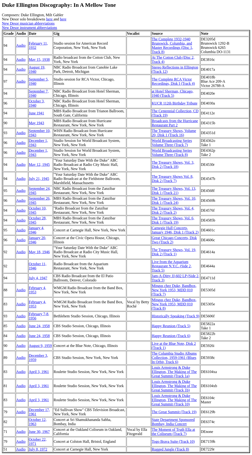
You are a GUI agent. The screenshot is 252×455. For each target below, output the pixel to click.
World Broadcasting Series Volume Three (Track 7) (172, 143)
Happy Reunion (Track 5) (171, 326)
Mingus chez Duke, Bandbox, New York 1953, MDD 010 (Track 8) (174, 304)
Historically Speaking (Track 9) (175, 316)
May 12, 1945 (39, 165)
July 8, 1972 (38, 449)
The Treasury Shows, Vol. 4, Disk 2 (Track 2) (173, 210)
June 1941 (36, 113)
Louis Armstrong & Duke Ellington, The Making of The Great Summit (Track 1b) (174, 386)
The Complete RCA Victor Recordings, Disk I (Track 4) (173, 81)
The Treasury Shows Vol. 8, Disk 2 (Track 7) (172, 179)
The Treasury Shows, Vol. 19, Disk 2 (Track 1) (174, 252)
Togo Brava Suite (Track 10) (173, 441)
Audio (21, 45)
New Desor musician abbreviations (28, 23)
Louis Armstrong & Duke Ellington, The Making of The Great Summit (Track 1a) (174, 372)
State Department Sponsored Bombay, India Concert (173, 422)
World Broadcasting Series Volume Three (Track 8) (172, 152)
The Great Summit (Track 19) (174, 412)
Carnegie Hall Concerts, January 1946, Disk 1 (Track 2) (175, 230)
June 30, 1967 (39, 432)
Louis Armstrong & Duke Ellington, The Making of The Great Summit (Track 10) (174, 400)
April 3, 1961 (39, 372)
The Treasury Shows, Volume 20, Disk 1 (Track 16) (174, 133)
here (50, 19)
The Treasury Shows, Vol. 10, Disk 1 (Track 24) (174, 200)
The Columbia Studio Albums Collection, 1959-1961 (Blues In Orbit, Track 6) (174, 357)
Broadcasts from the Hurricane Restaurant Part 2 (175, 123)
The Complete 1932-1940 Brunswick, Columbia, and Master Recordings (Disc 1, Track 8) (172, 45)
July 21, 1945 (39, 179)
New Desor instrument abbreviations (29, 28)
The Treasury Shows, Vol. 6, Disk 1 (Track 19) (173, 220)
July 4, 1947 (38, 278)
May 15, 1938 (39, 60)
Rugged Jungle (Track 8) (170, 449)
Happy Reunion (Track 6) (171, 336)
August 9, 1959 (40, 346)
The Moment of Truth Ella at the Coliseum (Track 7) (173, 432)
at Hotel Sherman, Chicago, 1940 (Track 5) (172, 93)
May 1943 (36, 123)
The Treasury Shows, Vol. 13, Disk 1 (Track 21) (174, 191)
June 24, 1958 (39, 326)
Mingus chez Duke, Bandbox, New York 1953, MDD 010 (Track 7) (174, 290)
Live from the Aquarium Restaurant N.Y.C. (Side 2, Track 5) (172, 266)
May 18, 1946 (39, 252)
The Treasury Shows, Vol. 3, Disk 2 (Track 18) (173, 164)
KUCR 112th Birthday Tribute (175, 103)
